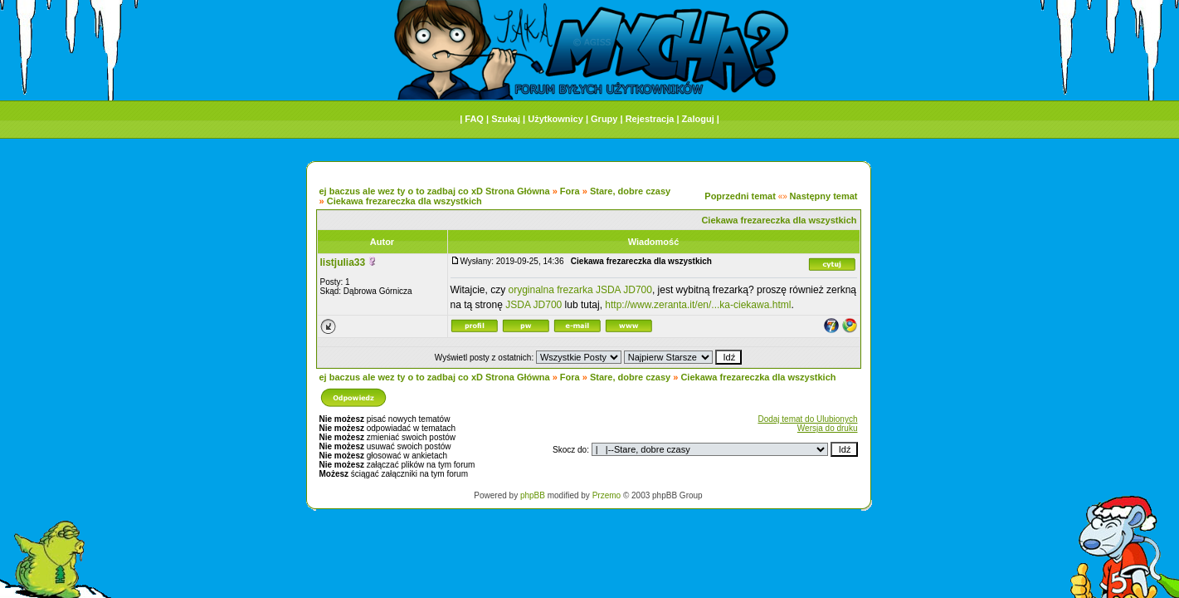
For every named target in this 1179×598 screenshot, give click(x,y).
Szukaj (505, 119)
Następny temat (824, 196)
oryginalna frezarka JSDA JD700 (580, 290)
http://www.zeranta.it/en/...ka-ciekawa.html (698, 305)
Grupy (604, 119)
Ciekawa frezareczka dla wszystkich (404, 201)
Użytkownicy (555, 119)
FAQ (474, 119)
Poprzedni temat (740, 196)
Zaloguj (698, 119)
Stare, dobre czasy (630, 191)
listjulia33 (343, 262)
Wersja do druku (827, 428)
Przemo (606, 495)
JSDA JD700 (533, 305)
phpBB (532, 495)
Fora (570, 191)
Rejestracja (650, 119)
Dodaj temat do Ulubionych (807, 419)
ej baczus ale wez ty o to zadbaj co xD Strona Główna (434, 191)
